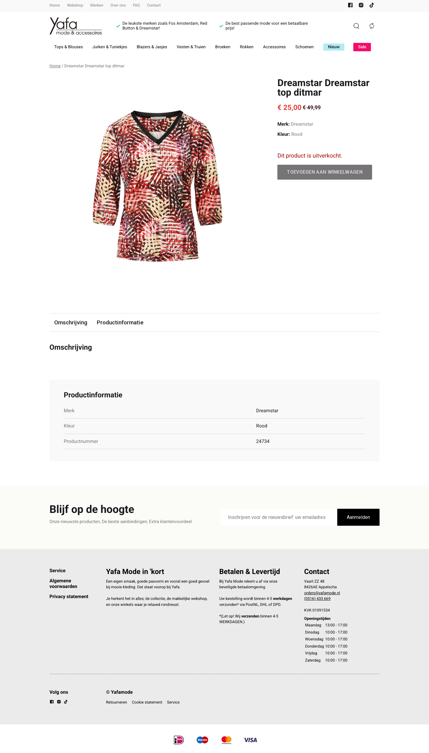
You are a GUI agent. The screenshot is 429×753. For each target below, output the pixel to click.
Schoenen (304, 47)
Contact (154, 5)
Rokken (247, 47)
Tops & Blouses (68, 47)
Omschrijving (71, 322)
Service (57, 570)
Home (54, 5)
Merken (96, 5)
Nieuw (334, 47)
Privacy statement (68, 596)
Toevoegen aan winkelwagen (325, 172)
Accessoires (274, 47)
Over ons (118, 5)
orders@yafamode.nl (322, 593)
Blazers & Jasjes (152, 47)
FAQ (136, 5)
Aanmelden (358, 517)
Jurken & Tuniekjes (109, 47)
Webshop (75, 5)
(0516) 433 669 (317, 599)
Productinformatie (120, 322)
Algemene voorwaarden (63, 583)
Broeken (222, 47)
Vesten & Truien (191, 47)
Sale (362, 47)
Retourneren (116, 702)
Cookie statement (147, 702)
